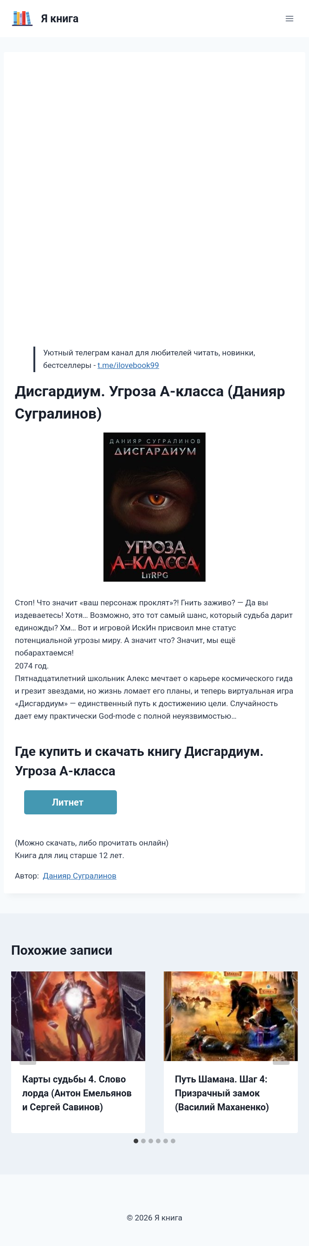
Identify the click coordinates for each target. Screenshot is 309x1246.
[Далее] (281, 1052)
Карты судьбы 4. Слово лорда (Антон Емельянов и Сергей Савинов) (77, 1093)
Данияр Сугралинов (79, 875)
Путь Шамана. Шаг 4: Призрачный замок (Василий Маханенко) (222, 1093)
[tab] (136, 1141)
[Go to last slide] (27, 1052)
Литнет (68, 802)
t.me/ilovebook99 (128, 365)
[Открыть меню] (289, 18)
